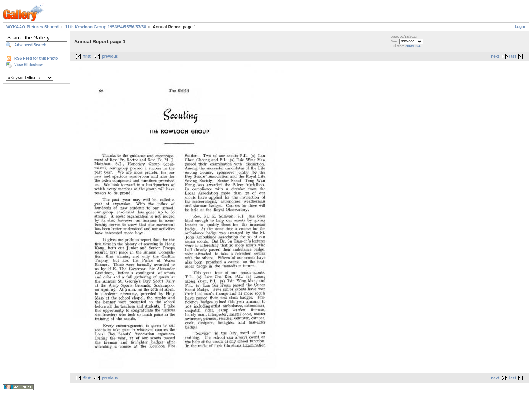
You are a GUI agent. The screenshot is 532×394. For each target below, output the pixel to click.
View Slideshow (28, 65)
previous (110, 56)
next (495, 56)
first (87, 56)
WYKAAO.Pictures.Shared (32, 26)
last (512, 56)
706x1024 (412, 46)
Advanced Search (30, 45)
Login (520, 26)
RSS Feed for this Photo (36, 58)
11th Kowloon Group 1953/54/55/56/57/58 (105, 26)
